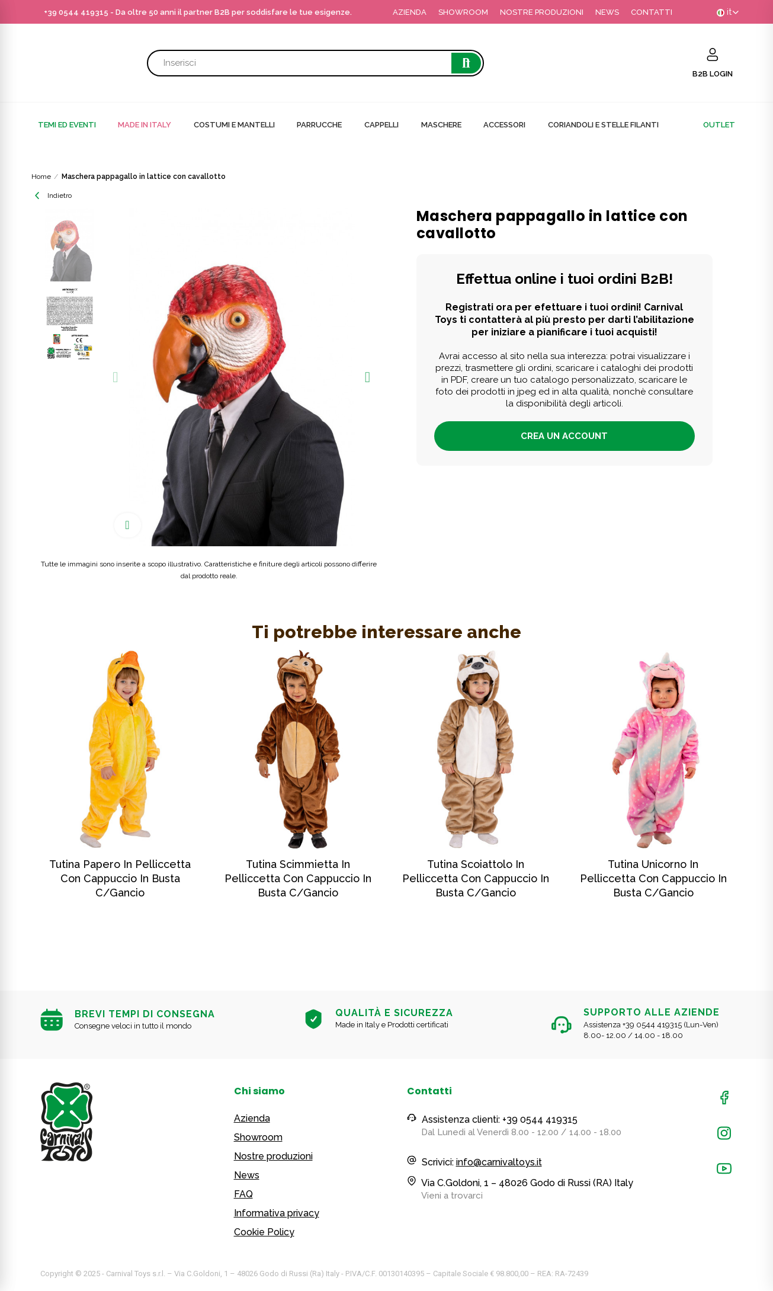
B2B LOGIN (712, 73)
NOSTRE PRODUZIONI (541, 12)
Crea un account (564, 436)
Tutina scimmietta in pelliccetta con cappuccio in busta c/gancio (297, 878)
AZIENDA (409, 12)
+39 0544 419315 (76, 12)
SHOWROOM (463, 12)
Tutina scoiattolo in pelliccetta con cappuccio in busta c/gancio (475, 878)
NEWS (607, 12)
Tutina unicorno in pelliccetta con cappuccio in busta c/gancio (653, 878)
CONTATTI (651, 12)
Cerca (466, 63)
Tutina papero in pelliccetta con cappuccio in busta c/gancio (120, 878)
